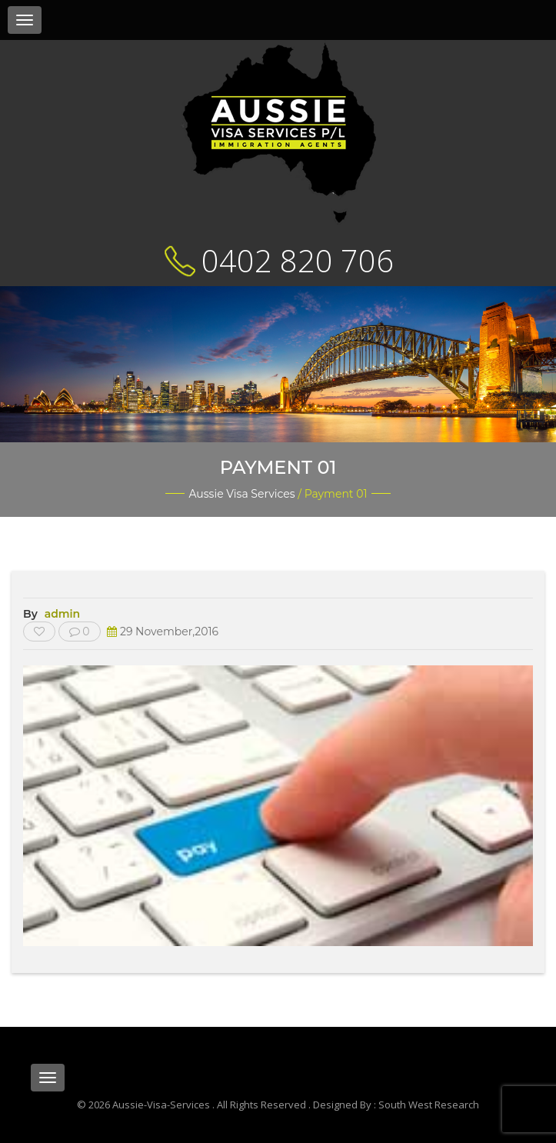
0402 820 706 (297, 260)
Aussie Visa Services (241, 494)
